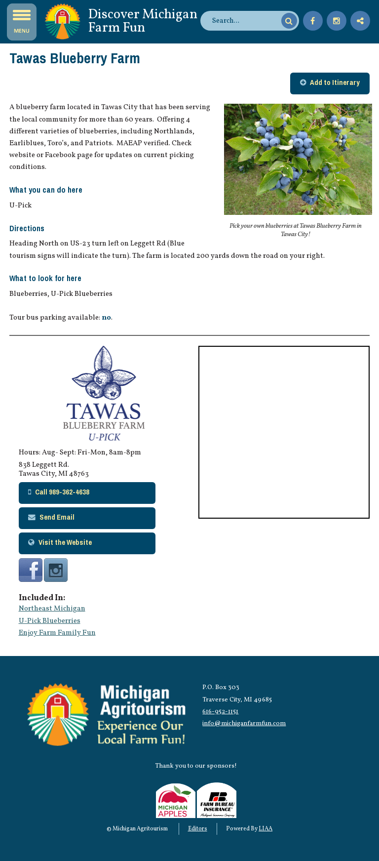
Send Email (57, 517)
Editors (197, 829)
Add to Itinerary (335, 82)
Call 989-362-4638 (62, 492)
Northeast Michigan (52, 609)
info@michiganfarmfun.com (244, 723)
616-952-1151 (220, 711)
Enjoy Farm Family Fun (57, 633)
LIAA (265, 829)
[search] (245, 21)
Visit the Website (65, 542)
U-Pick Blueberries (49, 621)
